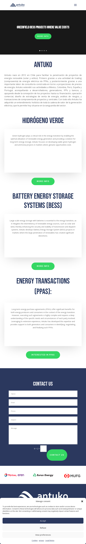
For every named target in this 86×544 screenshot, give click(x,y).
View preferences (43, 535)
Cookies (35, 540)
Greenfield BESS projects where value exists (43, 27)
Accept (43, 520)
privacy (41, 540)
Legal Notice (49, 540)
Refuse (43, 527)
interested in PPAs (43, 355)
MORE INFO (43, 36)
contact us (57, 455)
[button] (82, 501)
